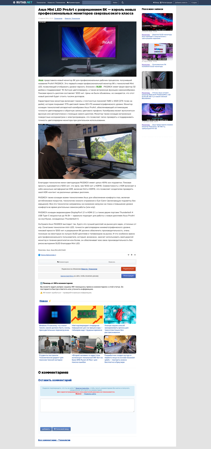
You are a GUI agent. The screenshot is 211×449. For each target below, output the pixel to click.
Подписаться (128, 269)
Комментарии (73, 2)
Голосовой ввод (61, 429)
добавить (46, 429)
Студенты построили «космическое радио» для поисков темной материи (51, 357)
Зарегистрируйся (82, 388)
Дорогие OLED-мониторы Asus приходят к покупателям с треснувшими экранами (157, 36)
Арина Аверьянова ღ (48, 255)
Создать (194, 2)
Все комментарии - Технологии (54, 440)
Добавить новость (181, 2)
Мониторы (42, 250)
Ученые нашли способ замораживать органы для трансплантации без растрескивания (117, 329)
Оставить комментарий (55, 380)
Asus (48, 250)
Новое (44, 301)
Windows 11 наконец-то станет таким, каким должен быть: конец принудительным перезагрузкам (54, 327)
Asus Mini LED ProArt (58, 250)
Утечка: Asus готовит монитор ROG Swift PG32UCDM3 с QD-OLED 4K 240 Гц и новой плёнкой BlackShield (156, 95)
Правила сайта (90, 394)
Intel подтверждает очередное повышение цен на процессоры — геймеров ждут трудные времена (87, 327)
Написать (112, 262)
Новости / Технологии (56, 2)
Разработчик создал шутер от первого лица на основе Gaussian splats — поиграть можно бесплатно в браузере (120, 358)
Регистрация (128, 276)
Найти (115, 2)
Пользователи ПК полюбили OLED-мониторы (154, 65)
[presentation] (60, 420)
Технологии (41, 2)
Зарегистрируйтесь (67, 276)
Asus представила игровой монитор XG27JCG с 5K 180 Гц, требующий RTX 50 (157, 126)
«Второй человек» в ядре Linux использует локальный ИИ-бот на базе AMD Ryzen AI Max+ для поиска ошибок (87, 358)
